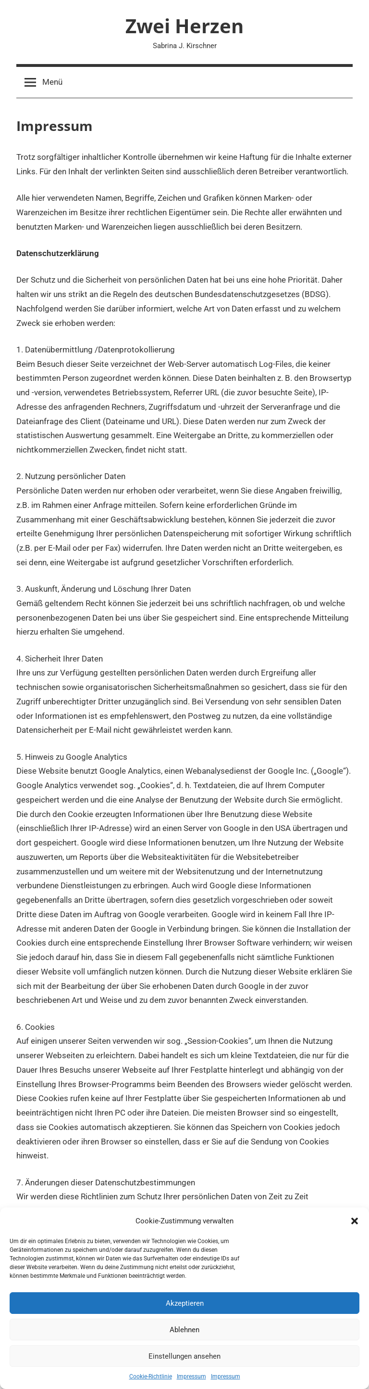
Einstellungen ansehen (184, 1356)
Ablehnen (184, 1329)
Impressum (191, 1376)
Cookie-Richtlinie (150, 1376)
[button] (354, 1221)
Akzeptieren (185, 1303)
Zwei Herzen (184, 26)
